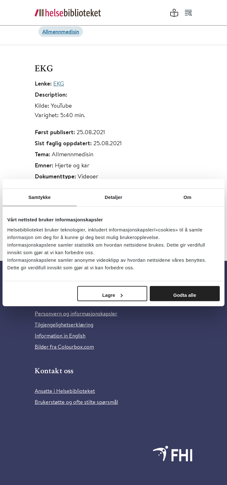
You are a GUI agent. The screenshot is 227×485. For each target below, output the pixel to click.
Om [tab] (187, 197)
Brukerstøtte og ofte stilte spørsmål (76, 401)
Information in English (60, 335)
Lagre (112, 294)
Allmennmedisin (60, 31)
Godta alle (184, 294)
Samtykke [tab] (39, 197)
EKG (58, 83)
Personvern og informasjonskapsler (76, 313)
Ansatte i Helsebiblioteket (65, 390)
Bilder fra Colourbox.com (64, 346)
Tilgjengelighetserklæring (64, 324)
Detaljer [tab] (113, 197)
